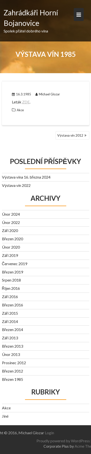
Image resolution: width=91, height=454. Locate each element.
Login (38, 432)
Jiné (5, 416)
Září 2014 (10, 321)
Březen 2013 (12, 346)
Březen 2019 (12, 272)
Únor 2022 (11, 222)
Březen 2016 (12, 305)
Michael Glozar (47, 94)
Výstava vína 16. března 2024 (26, 177)
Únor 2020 (11, 247)
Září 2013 (10, 337)
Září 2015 (10, 313)
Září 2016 (10, 296)
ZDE (26, 102)
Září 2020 (10, 230)
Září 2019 (10, 255)
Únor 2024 (11, 214)
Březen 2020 (12, 238)
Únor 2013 (11, 354)
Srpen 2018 (11, 280)
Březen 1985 (12, 379)
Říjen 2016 (11, 288)
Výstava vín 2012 (70, 135)
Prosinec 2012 (14, 362)
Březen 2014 (12, 329)
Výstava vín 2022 (16, 185)
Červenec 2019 (14, 263)
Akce (20, 110)
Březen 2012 (12, 371)
